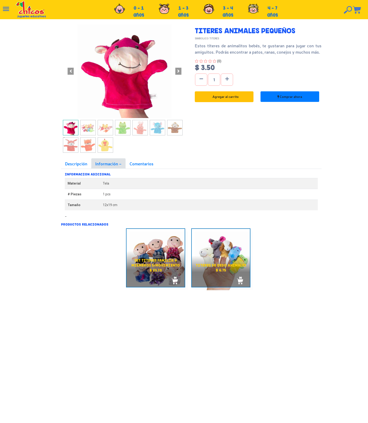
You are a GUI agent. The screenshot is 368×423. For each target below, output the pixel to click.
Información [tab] (107, 163)
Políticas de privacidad (193, 390)
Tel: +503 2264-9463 (291, 392)
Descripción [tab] (76, 163)
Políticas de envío (189, 380)
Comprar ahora (289, 96)
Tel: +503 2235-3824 (290, 386)
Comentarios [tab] (141, 163)
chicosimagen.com (198, 417)
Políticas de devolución (193, 385)
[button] (70, 71)
